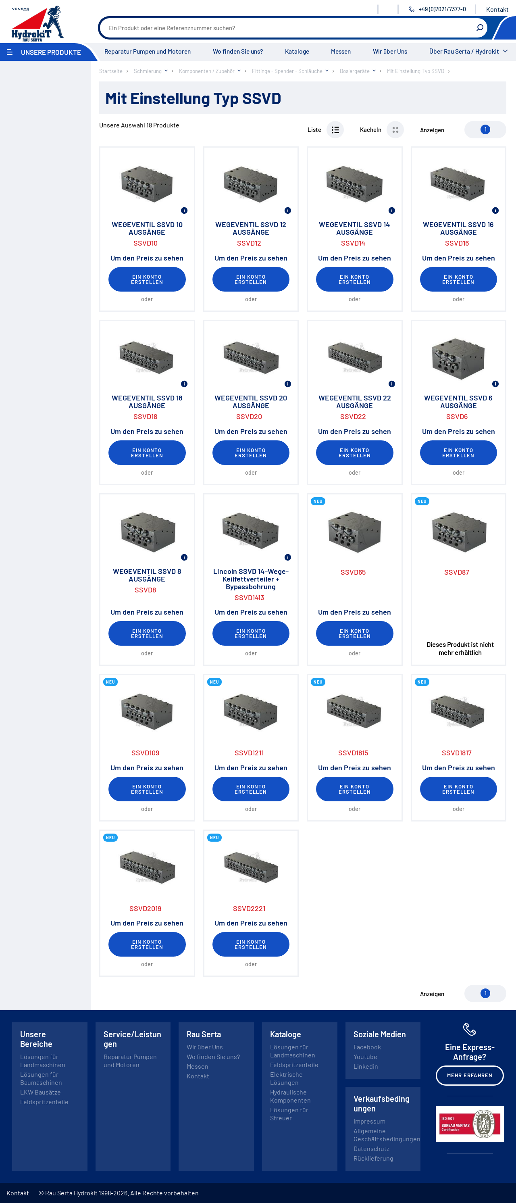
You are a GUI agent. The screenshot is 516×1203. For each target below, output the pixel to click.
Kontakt (497, 9)
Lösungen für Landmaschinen (42, 1060)
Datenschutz (371, 1148)
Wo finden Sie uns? (238, 51)
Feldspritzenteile (44, 1101)
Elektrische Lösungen (286, 1078)
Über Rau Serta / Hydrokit (464, 51)
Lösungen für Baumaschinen (41, 1078)
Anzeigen (432, 129)
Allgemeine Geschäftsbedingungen (387, 1135)
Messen (341, 51)
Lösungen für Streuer (289, 1114)
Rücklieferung (373, 1158)
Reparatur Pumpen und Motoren (147, 51)
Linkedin (366, 1066)
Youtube (365, 1056)
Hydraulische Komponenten (290, 1096)
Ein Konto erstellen (147, 279)
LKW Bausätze (40, 1092)
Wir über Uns (390, 51)
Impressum (369, 1121)
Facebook (367, 1047)
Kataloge (297, 51)
